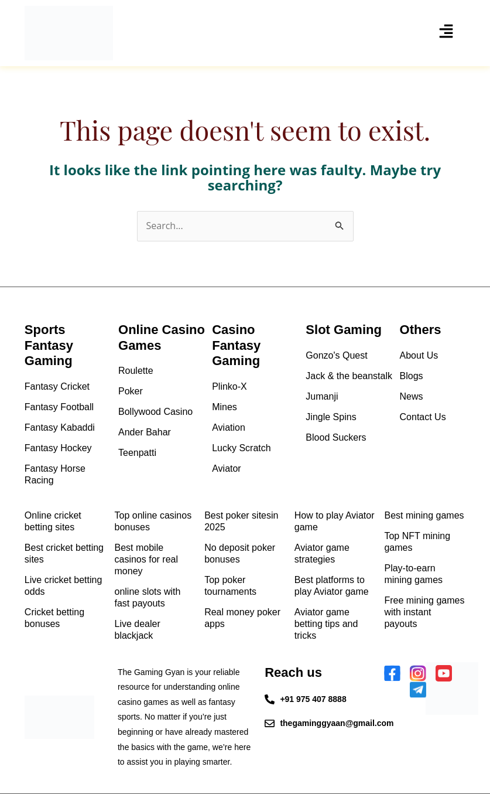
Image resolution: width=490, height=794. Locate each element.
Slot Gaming (344, 329)
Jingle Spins (331, 417)
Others (420, 329)
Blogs (411, 376)
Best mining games (424, 515)
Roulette (135, 371)
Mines (224, 407)
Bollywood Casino (155, 412)
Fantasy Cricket (57, 386)
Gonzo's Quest (336, 355)
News (411, 396)
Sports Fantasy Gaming (49, 345)
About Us (419, 355)
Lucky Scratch (241, 448)
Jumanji (322, 396)
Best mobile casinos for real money (147, 559)
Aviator (226, 468)
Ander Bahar (144, 432)
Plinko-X (229, 386)
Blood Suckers (336, 437)
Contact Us (423, 417)
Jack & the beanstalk (349, 376)
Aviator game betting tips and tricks (326, 623)
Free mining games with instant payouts (424, 612)
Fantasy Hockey (58, 448)
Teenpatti (137, 453)
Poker (130, 391)
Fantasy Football (59, 407)
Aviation (228, 427)
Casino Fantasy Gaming (236, 345)
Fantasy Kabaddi (60, 427)
